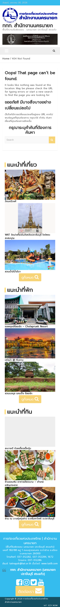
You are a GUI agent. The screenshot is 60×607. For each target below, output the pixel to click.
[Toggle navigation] (6, 50)
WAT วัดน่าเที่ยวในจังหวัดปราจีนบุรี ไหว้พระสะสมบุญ (27, 236)
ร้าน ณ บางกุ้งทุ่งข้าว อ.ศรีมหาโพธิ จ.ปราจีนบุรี (29, 518)
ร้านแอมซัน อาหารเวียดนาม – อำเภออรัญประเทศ (24, 483)
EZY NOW (53, 605)
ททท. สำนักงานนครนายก (27, 25)
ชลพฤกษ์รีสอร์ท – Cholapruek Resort (26, 326)
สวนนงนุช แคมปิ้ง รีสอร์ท (18, 393)
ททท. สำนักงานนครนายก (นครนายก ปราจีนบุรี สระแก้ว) (33, 571)
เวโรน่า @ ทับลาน (14, 360)
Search (52, 139)
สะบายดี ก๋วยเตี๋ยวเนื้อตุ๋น (18, 448)
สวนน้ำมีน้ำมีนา (13, 271)
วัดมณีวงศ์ (10, 201)
